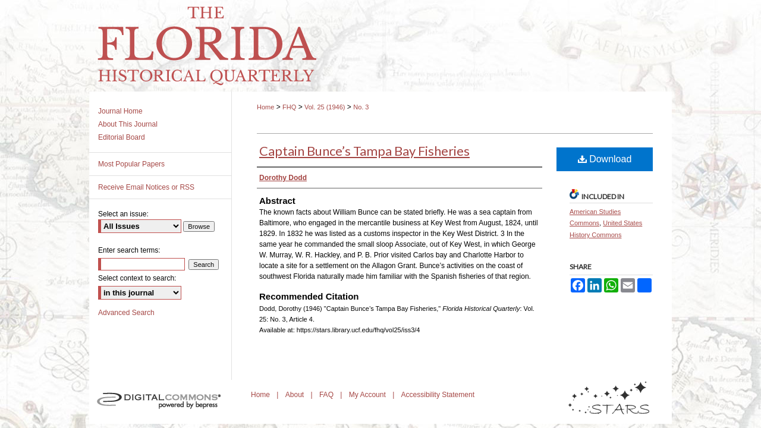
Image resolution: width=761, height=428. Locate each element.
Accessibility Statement (437, 395)
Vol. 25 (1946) (324, 107)
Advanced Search (126, 313)
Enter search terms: (129, 250)
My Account (368, 395)
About (295, 395)
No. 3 (361, 107)
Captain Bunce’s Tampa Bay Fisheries (364, 151)
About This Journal (128, 124)
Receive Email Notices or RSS (146, 187)
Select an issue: (123, 214)
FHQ (289, 107)
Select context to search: (137, 278)
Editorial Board (121, 137)
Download (605, 159)
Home (265, 107)
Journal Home (120, 111)
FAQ (327, 395)
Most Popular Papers (131, 164)
